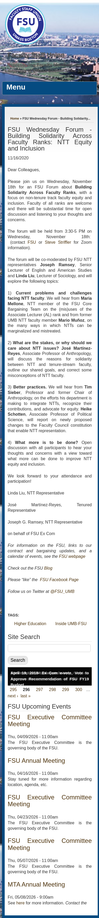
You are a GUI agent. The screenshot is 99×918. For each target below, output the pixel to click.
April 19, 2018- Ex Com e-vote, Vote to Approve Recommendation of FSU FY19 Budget (50, 679)
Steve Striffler (58, 242)
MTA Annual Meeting (36, 884)
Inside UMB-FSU (70, 623)
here (20, 903)
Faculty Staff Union (36, 54)
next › (13, 696)
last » (25, 696)
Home (14, 118)
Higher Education (30, 623)
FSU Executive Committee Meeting (50, 720)
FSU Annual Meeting (36, 760)
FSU (33, 242)
